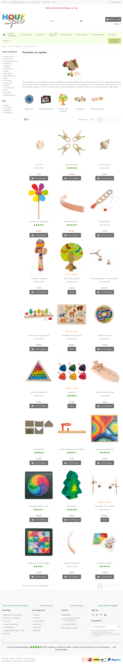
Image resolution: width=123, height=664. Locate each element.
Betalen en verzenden (12, 618)
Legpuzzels (29, 109)
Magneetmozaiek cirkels (39, 506)
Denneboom (72, 506)
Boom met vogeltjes (72, 278)
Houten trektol (105, 165)
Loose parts (8, 59)
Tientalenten (16, 661)
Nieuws (6, 105)
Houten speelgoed (9, 52)
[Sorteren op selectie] (83, 119)
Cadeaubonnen (9, 95)
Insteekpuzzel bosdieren (72, 335)
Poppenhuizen (9, 76)
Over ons (7, 621)
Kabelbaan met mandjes (105, 506)
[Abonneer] (118, 626)
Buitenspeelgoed (97, 109)
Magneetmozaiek (46, 109)
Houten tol (72, 392)
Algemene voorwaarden (12, 615)
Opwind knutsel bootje (105, 392)
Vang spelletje (104, 221)
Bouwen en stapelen (7, 65)
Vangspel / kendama (38, 278)
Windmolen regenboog (39, 221)
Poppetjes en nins (10, 61)
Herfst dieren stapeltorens (39, 335)
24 (93, 120)
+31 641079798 (70, 624)
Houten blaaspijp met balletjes (71, 449)
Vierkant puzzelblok (105, 563)
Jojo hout (38, 165)
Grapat (36, 615)
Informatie (7, 108)
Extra (5, 90)
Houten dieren (8, 56)
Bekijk (71, 292)
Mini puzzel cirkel (105, 335)
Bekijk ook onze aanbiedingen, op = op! (61, 8)
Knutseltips (8, 113)
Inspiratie (7, 110)
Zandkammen (38, 449)
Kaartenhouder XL (71, 221)
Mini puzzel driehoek (39, 392)
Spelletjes (80, 109)
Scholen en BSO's (33, 2)
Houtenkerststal (30, 661)
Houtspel (5, 658)
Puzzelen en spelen (8, 69)
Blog (54, 2)
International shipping (17, 2)
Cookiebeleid (8, 627)
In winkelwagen (38, 178)
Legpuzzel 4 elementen (105, 449)
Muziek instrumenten (9, 86)
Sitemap (6, 633)
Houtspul (7, 661)
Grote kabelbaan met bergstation (104, 278)
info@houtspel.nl (71, 628)
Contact (5, 2)
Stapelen (36, 630)
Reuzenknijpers (72, 165)
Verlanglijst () (115, 2)
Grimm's (36, 618)
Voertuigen (7, 73)
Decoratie (7, 93)
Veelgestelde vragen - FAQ (13, 630)
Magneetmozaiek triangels (39, 563)
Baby (5, 78)
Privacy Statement (10, 624)
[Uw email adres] (104, 626)
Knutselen (37, 624)
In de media (46, 2)
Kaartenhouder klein (72, 563)
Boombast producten (7, 81)
